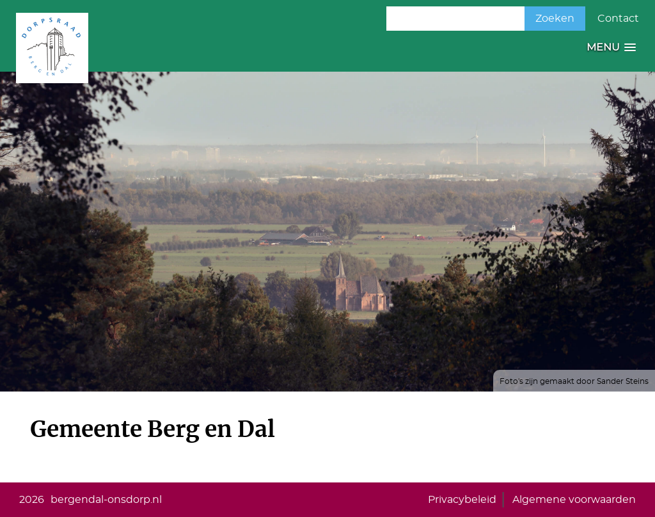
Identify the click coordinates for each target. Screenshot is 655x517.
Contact (618, 18)
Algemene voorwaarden (574, 500)
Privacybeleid (462, 500)
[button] (611, 47)
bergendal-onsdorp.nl (106, 500)
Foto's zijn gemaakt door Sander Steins (574, 381)
